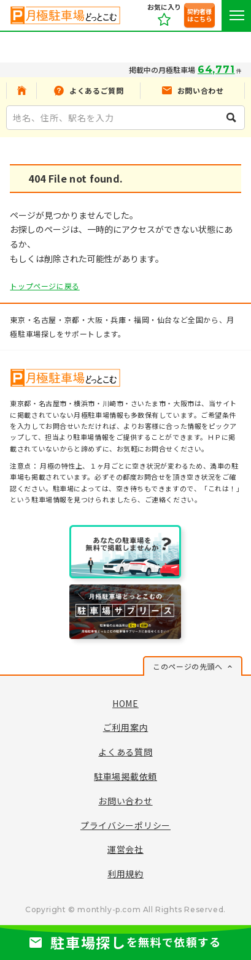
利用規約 (125, 873)
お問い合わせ (125, 801)
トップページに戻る (44, 286)
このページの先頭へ (187, 666)
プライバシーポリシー (125, 825)
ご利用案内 (126, 727)
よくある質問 (125, 752)
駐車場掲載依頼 (125, 776)
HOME (125, 703)
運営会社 (125, 849)
